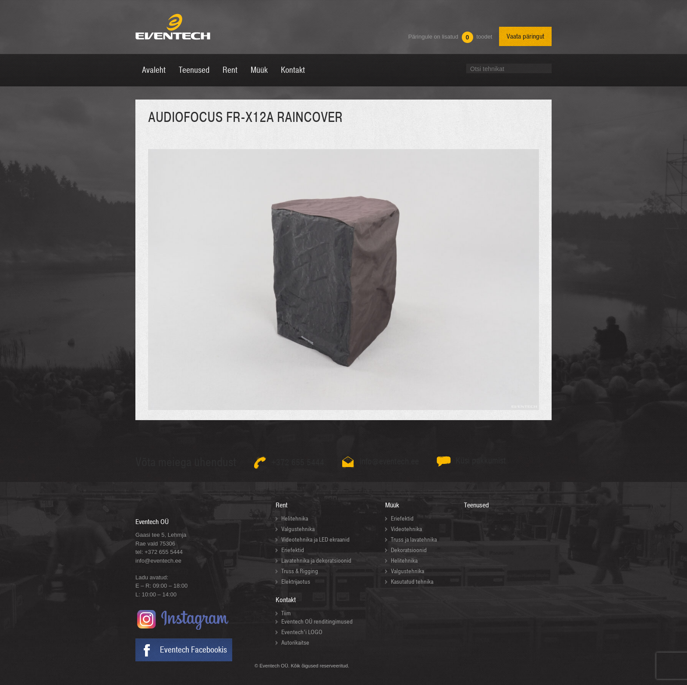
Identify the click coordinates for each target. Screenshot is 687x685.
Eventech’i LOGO (301, 632)
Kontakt (286, 600)
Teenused (476, 505)
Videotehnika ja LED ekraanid (315, 539)
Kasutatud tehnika (412, 582)
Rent (281, 505)
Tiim (286, 613)
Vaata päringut (525, 36)
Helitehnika (294, 518)
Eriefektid (292, 550)
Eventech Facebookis (193, 650)
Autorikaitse (295, 643)
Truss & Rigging (299, 571)
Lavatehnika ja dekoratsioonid (316, 561)
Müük (392, 505)
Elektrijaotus (295, 582)
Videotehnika (406, 529)
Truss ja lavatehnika (414, 539)
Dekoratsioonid (409, 550)
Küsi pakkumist (481, 461)
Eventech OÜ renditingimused (317, 621)
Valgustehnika (298, 529)
